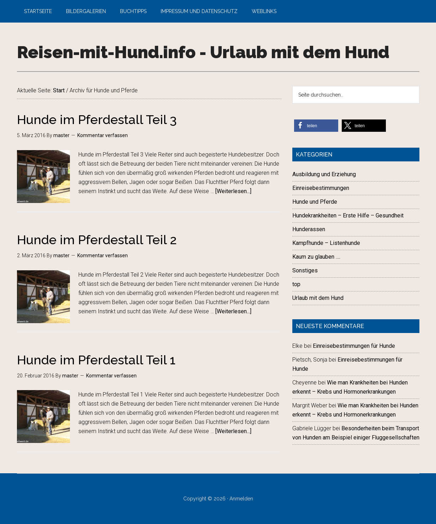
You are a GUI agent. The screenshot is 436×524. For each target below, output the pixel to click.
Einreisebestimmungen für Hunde (354, 346)
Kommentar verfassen (102, 135)
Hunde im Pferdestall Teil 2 (97, 239)
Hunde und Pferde (314, 201)
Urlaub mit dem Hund (318, 298)
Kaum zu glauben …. (316, 256)
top (296, 284)
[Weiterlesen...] (233, 191)
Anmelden (241, 498)
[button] (316, 125)
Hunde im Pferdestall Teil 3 (97, 119)
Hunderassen (308, 229)
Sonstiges (305, 270)
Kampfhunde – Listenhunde (326, 243)
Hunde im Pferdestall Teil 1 (96, 359)
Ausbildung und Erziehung (324, 174)
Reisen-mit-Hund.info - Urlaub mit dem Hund (203, 52)
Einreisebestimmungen (320, 188)
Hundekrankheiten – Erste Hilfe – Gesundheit (348, 215)
